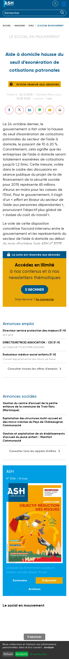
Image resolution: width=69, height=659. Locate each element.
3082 (31, 26)
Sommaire (20, 580)
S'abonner (34, 289)
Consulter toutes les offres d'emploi (32, 368)
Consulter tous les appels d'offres (32, 451)
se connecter (53, 3)
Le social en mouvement (50, 26)
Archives (35, 589)
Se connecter (45, 299)
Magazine (19, 26)
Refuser (8, 654)
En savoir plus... (39, 654)
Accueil (7, 26)
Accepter (21, 654)
